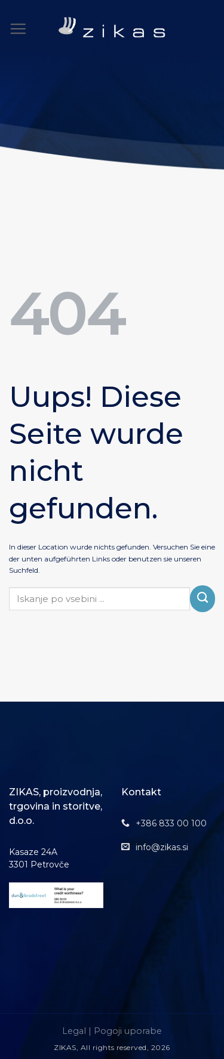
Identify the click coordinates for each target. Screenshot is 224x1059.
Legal (74, 1031)
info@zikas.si (162, 847)
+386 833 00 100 (171, 823)
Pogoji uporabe (128, 1031)
